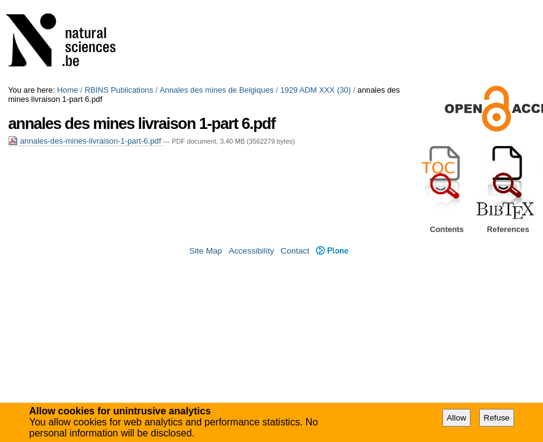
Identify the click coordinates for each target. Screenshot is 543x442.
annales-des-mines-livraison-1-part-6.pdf (85, 140)
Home (67, 90)
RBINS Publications (119, 90)
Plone (333, 250)
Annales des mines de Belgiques (217, 90)
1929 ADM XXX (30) (315, 90)
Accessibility (251, 250)
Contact (294, 250)
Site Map (205, 250)
